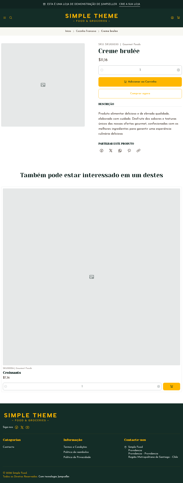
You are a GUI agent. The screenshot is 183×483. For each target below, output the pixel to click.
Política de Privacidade (77, 457)
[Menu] (4, 18)
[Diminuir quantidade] (102, 70)
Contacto (8, 447)
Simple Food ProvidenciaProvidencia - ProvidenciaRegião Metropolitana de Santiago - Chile (151, 452)
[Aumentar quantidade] (178, 70)
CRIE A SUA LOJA (129, 4)
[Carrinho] (178, 18)
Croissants (12, 381)
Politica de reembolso (76, 452)
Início (68, 31)
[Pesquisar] (10, 18)
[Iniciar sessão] (172, 18)
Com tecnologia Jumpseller (54, 476)
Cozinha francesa (86, 31)
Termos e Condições (75, 447)
